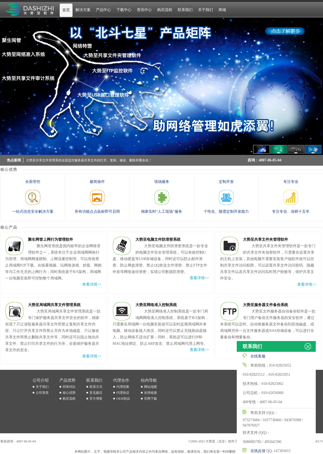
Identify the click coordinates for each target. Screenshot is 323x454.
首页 (66, 10)
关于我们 (205, 10)
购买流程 (164, 10)
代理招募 (122, 387)
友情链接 (150, 393)
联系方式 (95, 387)
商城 (222, 10)
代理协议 (122, 393)
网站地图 (150, 387)
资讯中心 (144, 10)
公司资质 (42, 393)
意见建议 (95, 393)
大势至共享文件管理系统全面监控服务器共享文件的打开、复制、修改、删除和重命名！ (89, 161)
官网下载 (150, 398)
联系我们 (185, 10)
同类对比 (69, 387)
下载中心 (123, 10)
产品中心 (103, 10)
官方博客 (95, 398)
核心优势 (69, 393)
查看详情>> (92, 284)
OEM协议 (123, 398)
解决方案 (83, 10)
